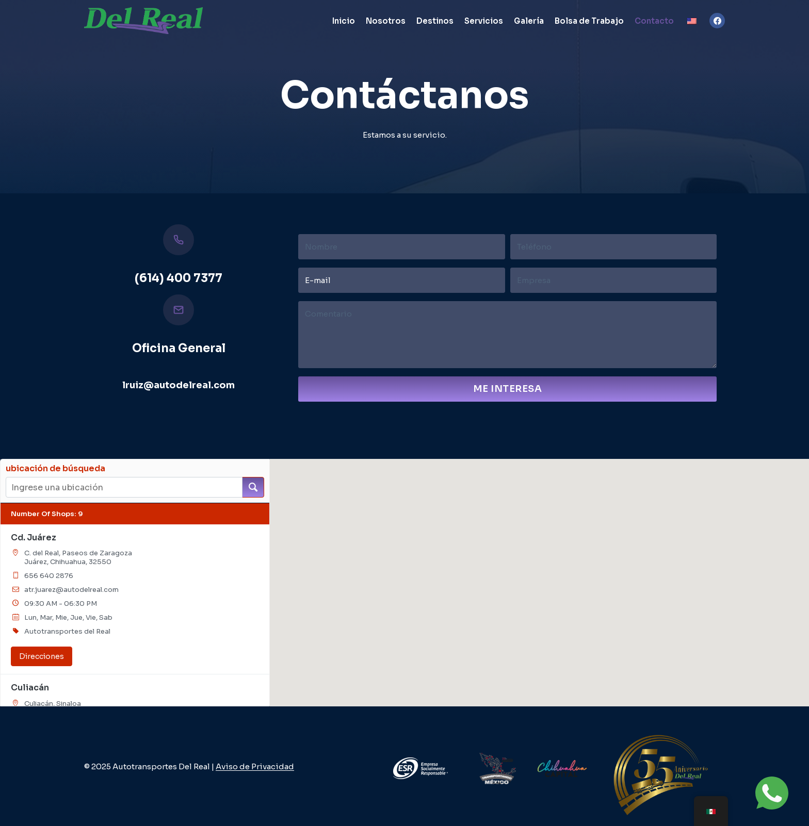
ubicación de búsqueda (55, 469)
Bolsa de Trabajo (589, 21)
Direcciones (41, 656)
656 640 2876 (48, 575)
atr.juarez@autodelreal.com (71, 589)
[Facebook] (717, 20)
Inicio (343, 21)
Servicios (483, 21)
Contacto (654, 21)
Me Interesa (507, 388)
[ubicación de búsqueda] (253, 487)
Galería (529, 21)
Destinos (435, 21)
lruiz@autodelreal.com (178, 385)
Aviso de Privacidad (255, 766)
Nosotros (386, 21)
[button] (533, 495)
